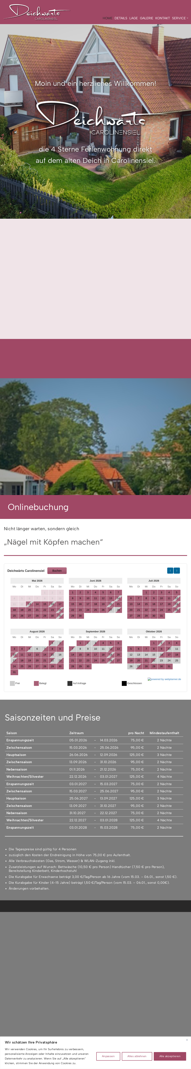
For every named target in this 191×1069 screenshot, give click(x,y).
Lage (133, 18)
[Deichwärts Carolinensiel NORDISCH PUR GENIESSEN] (37, 12)
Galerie (146, 18)
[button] (187, 18)
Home (107, 18)
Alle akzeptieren (169, 1056)
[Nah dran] (187, 1039)
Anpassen (108, 1056)
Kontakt (162, 18)
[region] (95, 1053)
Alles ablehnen (137, 1056)
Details (120, 18)
